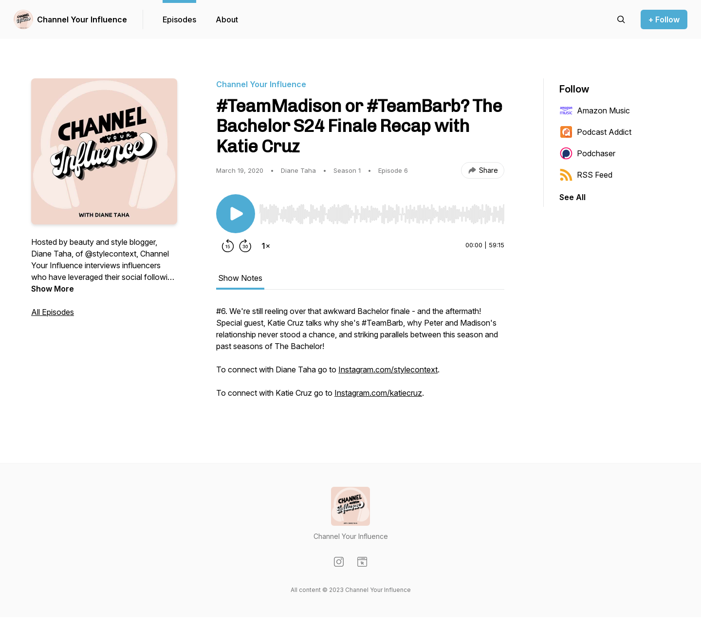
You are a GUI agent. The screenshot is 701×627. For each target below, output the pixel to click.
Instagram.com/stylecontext (388, 369)
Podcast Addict (595, 132)
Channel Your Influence (82, 19)
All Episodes (52, 312)
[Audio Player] (381, 211)
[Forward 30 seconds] (245, 246)
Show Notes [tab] (240, 278)
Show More (52, 289)
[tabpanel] (360, 356)
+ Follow (664, 19)
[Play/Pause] (235, 213)
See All (572, 197)
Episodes (179, 19)
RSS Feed (585, 175)
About (227, 19)
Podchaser (587, 153)
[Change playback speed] (266, 246)
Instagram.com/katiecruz (378, 393)
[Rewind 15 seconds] (228, 246)
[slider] (381, 214)
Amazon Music (594, 110)
